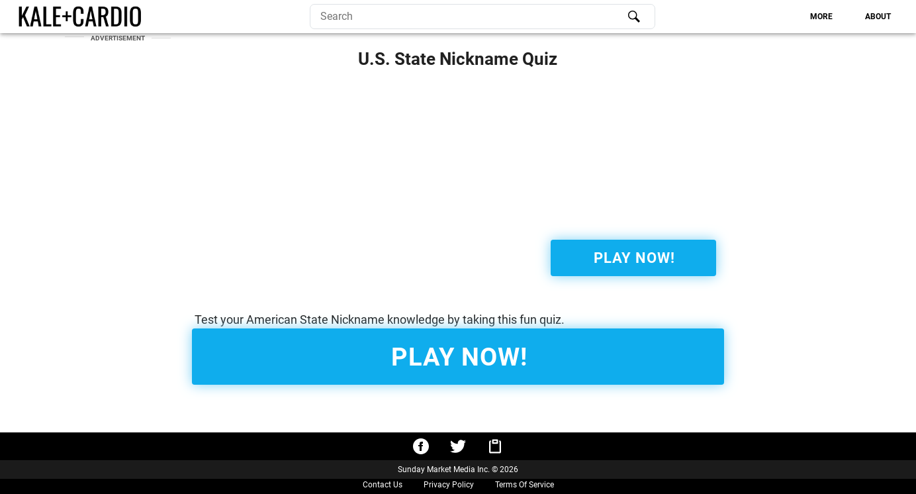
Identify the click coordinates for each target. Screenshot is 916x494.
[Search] (634, 16)
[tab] (822, 16)
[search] (482, 16)
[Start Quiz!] (633, 258)
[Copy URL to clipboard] (495, 446)
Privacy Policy (449, 484)
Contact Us (382, 484)
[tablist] (778, 16)
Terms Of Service (524, 484)
